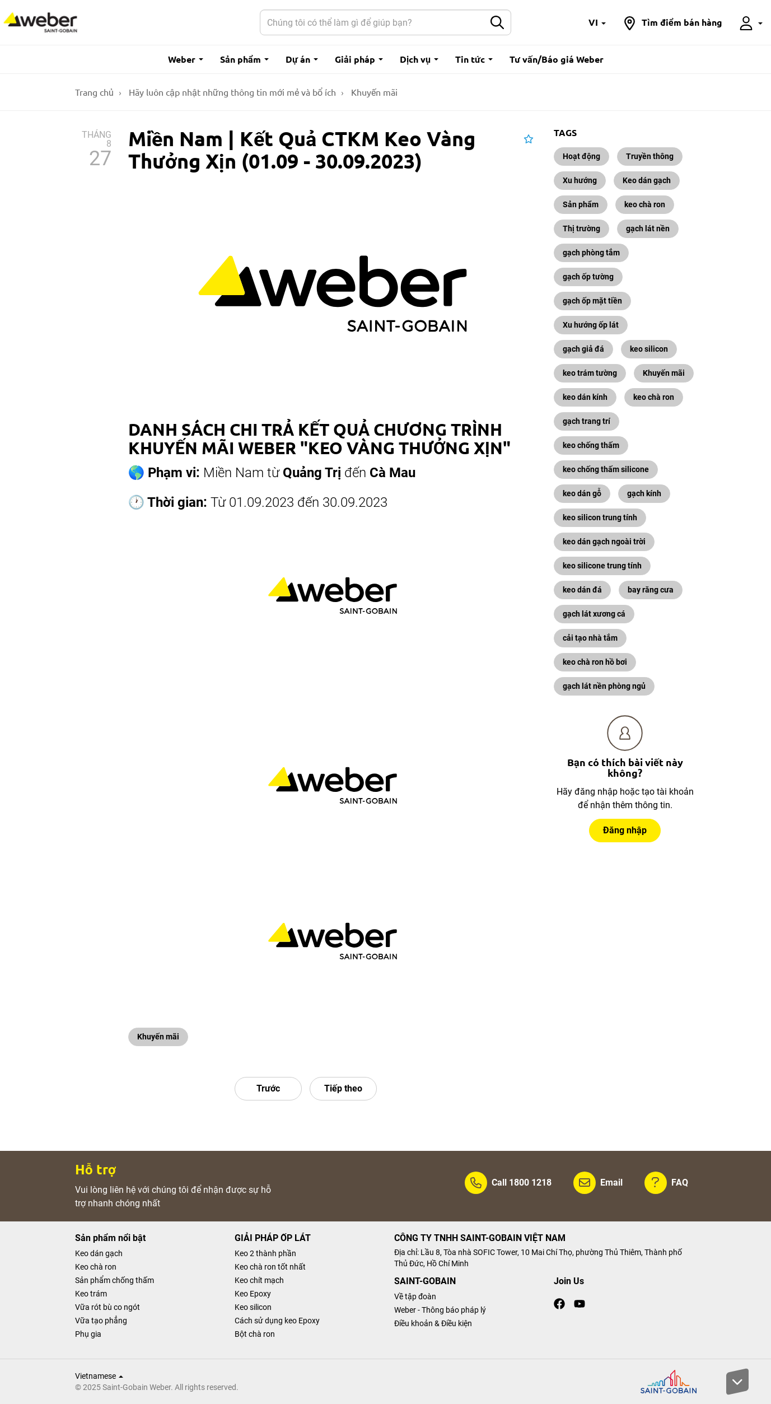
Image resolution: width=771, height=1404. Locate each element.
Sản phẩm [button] (244, 59)
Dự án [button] (302, 59)
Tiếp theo (343, 1088)
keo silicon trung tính (600, 517)
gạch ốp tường (588, 276)
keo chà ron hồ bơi (595, 661)
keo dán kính (585, 397)
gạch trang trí (586, 421)
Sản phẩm (581, 204)
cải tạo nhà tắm (590, 637)
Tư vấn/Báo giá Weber (557, 59)
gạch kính (644, 493)
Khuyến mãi (158, 1036)
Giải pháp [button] (359, 59)
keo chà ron (644, 204)
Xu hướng (580, 180)
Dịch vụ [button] (419, 59)
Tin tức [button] (474, 59)
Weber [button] (185, 59)
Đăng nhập (625, 830)
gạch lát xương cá (594, 613)
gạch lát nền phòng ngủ (604, 686)
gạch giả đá (583, 348)
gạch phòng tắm (591, 252)
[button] (597, 22)
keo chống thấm (591, 445)
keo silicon (649, 348)
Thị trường (581, 228)
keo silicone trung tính (602, 565)
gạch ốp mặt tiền (592, 300)
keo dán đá (582, 589)
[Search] (372, 22)
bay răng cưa (651, 589)
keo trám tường (590, 373)
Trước (268, 1088)
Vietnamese (99, 1376)
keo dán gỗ (582, 493)
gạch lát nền (648, 228)
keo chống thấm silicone (606, 469)
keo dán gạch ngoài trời (604, 541)
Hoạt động (581, 156)
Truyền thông (650, 156)
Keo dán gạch (647, 180)
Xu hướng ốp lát (591, 324)
